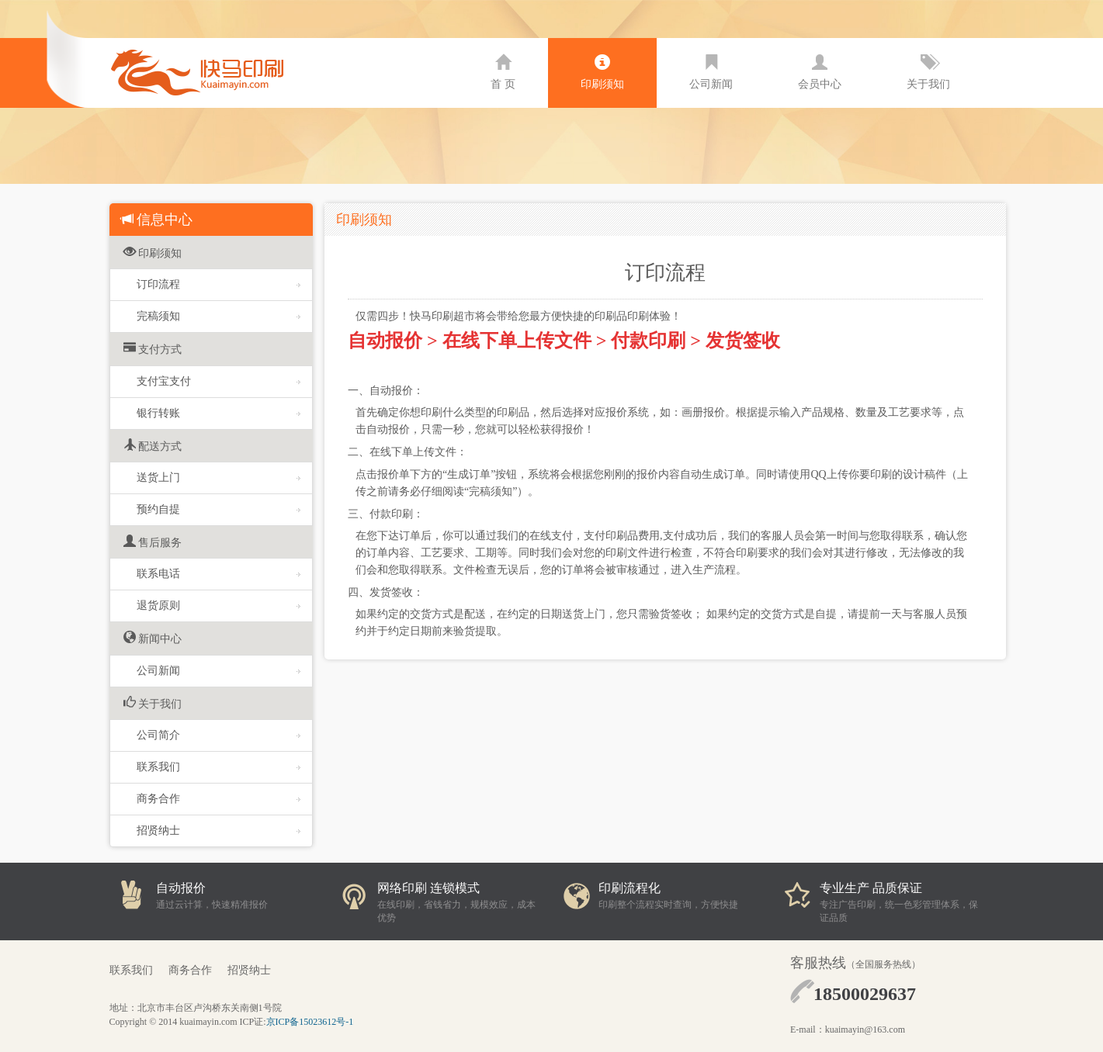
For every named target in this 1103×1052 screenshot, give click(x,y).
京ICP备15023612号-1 (310, 1021)
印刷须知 (602, 72)
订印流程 (219, 284)
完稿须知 (219, 316)
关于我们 (928, 72)
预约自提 (219, 509)
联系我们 (219, 767)
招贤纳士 (219, 830)
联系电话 (219, 574)
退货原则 (219, 605)
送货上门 (219, 477)
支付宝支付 (219, 381)
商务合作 (219, 799)
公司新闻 (711, 72)
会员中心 (819, 72)
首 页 (503, 72)
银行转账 (219, 413)
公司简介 (219, 735)
